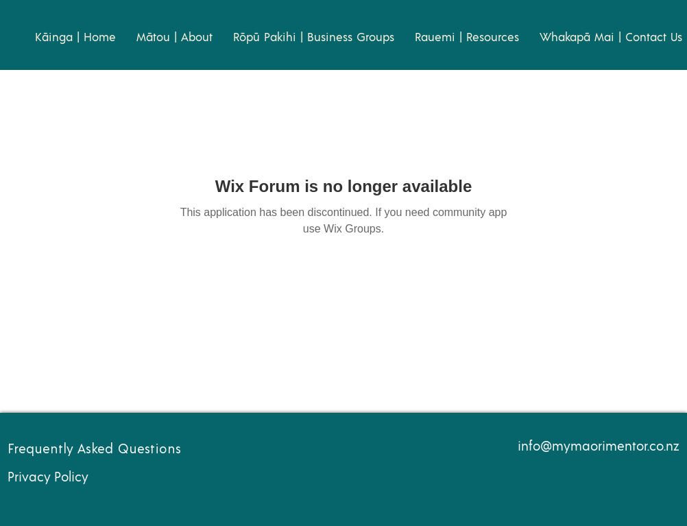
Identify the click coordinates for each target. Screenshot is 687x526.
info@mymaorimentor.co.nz (598, 446)
